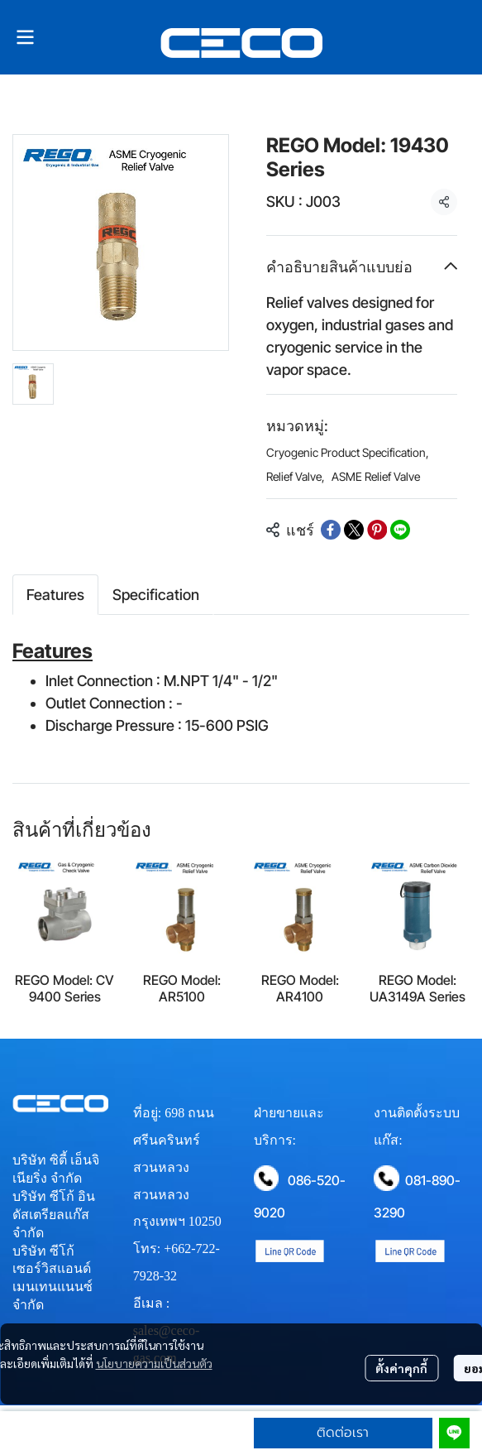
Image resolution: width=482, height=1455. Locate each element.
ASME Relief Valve (376, 476)
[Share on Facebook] (331, 530)
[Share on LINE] (400, 530)
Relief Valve (295, 476)
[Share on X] (354, 530)
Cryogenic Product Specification (347, 452)
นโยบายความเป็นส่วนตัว (154, 1363)
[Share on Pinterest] (377, 530)
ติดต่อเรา (343, 1433)
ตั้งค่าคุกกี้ (401, 1368)
